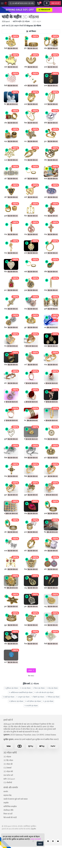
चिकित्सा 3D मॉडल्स (52, 697)
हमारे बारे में (8, 719)
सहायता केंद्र (7, 795)
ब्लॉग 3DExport (9, 779)
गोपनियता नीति (8, 810)
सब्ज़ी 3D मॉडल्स (8, 697)
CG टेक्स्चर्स (7, 768)
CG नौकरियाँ (7, 782)
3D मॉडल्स (7, 757)
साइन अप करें (55, 3)
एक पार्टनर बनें (8, 775)
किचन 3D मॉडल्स (39, 688)
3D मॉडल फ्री (7, 764)
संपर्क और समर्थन (10, 787)
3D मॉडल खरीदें (10, 752)
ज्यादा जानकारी (35, 839)
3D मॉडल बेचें (8, 771)
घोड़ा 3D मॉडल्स (52, 688)
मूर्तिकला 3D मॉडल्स (11, 688)
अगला (31, 670)
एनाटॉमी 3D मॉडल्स (31, 706)
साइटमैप (33, 829)
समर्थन (5, 791)
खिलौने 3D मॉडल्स (37, 697)
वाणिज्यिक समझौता (10, 806)
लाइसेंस (6, 803)
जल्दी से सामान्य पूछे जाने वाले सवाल (15, 799)
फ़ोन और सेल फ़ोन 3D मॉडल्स (43, 693)
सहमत (40, 844)
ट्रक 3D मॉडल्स (48, 701)
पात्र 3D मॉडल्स (25, 688)
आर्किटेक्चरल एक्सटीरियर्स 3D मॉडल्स (20, 693)
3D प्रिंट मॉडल (8, 760)
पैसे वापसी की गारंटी (10, 817)
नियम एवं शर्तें (7, 814)
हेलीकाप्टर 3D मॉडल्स (16, 701)
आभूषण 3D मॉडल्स (22, 697)
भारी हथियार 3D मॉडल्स (33, 701)
